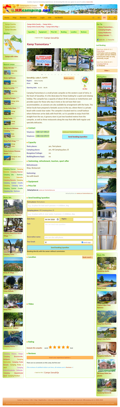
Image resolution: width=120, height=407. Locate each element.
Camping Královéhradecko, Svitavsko (13, 369)
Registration (43, 400)
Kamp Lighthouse (10, 78)
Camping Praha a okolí (13, 366)
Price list (54, 32)
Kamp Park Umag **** (11, 141)
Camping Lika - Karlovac (13, 175)
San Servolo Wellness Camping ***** (11, 129)
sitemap (50, 400)
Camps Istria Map (52, 27)
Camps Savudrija (51, 37)
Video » (107, 71)
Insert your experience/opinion (60, 358)
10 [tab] (71, 75)
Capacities (31, 32)
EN (104, 17)
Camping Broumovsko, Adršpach (13, 358)
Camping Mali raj (102, 52)
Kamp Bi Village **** (11, 273)
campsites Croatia (109, 403)
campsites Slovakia (91, 403)
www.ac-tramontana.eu (72, 132)
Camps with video (11, 56)
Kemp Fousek (101, 288)
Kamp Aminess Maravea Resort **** (12, 152)
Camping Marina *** (11, 346)
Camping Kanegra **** (11, 98)
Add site (102, 40)
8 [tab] (65, 75)
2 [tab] (45, 75)
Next (92, 61)
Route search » (69, 78)
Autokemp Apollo (103, 271)
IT (109, 18)
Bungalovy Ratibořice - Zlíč (106, 356)
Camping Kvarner (10, 169)
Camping (20, 180)
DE (99, 18)
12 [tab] (78, 75)
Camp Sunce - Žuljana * (11, 328)
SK (115, 18)
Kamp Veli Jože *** (10, 68)
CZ (93, 18)
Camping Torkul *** (10, 254)
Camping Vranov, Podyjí (13, 354)
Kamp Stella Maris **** (12, 108)
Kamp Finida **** (10, 118)
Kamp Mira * (8, 309)
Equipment (43, 32)
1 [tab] (42, 75)
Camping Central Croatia (13, 183)
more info (89, 2)
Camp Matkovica (105, 32)
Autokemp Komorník (104, 393)
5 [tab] (55, 75)
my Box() (59, 17)
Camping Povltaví (14, 376)
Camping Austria (53, 403)
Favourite (111, 40)
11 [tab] (75, 75)
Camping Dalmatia (13, 177)
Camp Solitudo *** (10, 291)
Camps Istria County (34, 24)
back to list (39, 38)
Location (74, 32)
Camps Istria (47, 24)
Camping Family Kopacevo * (13, 215)
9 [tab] (68, 75)
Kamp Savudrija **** (11, 88)
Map (14, 17)
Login (42, 17)
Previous (28, 61)
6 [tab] (58, 75)
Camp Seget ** (102, 59)
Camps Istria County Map (35, 27)
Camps (19, 400)
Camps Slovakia (10, 30)
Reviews (23, 17)
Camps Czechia (10, 24)
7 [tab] (62, 75)
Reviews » (69, 367)
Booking (64, 32)
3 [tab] (48, 75)
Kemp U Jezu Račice (104, 339)
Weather (33, 17)
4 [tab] (52, 75)
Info (49, 17)
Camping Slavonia (10, 180)
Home (6, 17)
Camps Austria (10, 27)
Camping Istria (17, 186)
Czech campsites (12, 403)
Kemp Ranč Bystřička (104, 324)
